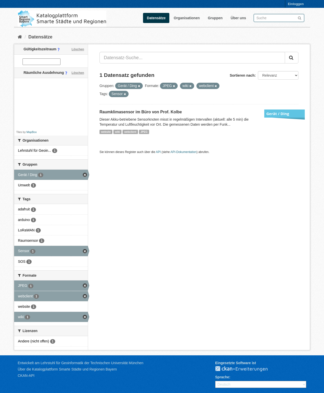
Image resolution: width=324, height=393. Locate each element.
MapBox (32, 132)
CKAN (245, 369)
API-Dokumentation (183, 152)
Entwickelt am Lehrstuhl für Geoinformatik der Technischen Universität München (80, 363)
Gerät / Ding (277, 113)
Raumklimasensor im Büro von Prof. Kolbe (140, 112)
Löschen (78, 49)
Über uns (238, 18)
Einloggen (296, 4)
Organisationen (187, 18)
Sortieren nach (242, 75)
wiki (117, 131)
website (106, 131)
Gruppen (215, 18)
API (158, 152)
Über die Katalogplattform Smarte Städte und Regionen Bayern (67, 369)
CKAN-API (26, 376)
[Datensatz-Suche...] (192, 57)
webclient (130, 131)
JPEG (144, 131)
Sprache (222, 377)
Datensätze (156, 18)
